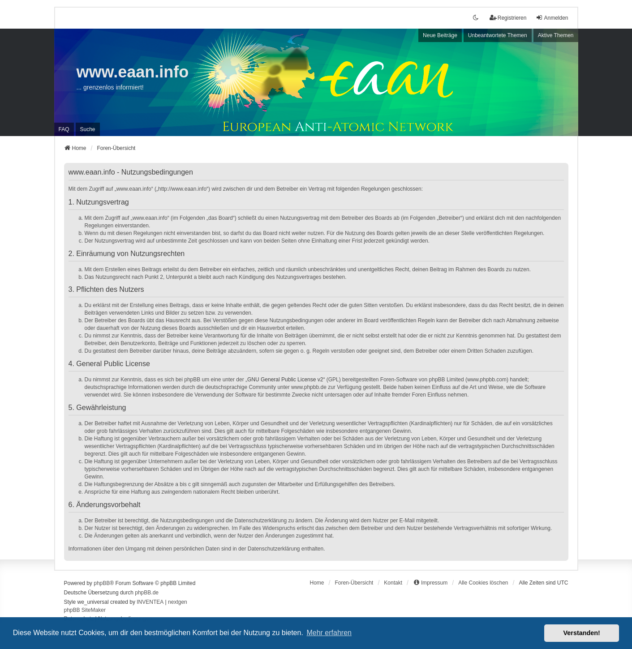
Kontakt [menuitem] (393, 583)
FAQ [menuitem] (64, 129)
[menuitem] (430, 583)
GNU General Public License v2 (285, 379)
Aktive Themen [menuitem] (556, 35)
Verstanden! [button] (581, 632)
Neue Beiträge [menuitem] (440, 35)
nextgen (177, 602)
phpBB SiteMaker (85, 610)
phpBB (102, 583)
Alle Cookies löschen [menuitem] (483, 583)
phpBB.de (147, 592)
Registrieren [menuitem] (508, 17)
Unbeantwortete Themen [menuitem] (497, 35)
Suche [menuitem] (87, 129)
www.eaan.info (133, 72)
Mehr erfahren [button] (329, 632)
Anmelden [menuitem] (552, 17)
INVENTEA (150, 602)
